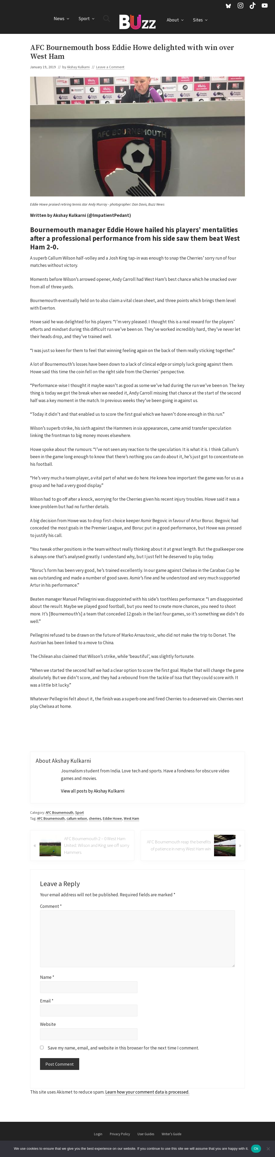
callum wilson (77, 818)
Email (46, 1001)
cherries (95, 818)
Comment (51, 906)
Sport (79, 812)
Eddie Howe (112, 818)
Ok (256, 1149)
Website (48, 1024)
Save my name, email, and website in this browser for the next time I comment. (123, 1048)
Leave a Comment (110, 67)
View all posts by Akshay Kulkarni (92, 791)
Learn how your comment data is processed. (147, 1092)
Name (47, 977)
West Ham (131, 818)
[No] (268, 1148)
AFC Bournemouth (59, 812)
